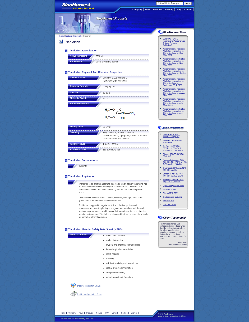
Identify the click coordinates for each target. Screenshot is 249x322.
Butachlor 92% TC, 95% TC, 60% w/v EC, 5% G (173, 175)
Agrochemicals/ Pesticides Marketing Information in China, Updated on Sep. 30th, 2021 (174, 52)
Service (99, 313)
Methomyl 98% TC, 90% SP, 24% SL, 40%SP (173, 181)
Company (137, 9)
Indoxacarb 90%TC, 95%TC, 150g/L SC (171, 135)
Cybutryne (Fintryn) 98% (173, 185)
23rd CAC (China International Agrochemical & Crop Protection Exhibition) (174, 42)
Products (157, 9)
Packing (169, 9)
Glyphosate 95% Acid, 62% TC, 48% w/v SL (174, 169)
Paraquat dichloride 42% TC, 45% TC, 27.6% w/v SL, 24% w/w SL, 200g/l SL (175, 162)
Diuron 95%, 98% (170, 193)
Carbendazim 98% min (172, 197)
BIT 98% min (168, 201)
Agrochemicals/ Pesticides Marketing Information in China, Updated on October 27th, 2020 (174, 72)
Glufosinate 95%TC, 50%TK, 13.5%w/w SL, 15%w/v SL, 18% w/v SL (173, 148)
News (147, 9)
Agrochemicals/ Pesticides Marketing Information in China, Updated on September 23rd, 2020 (174, 82)
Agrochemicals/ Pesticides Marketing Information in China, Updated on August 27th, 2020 (174, 92)
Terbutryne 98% (169, 189)
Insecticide (77, 36)
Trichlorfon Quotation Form (89, 294)
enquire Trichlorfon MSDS (88, 286)
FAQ (179, 9)
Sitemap (134, 313)
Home (61, 36)
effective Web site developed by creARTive (77, 319)
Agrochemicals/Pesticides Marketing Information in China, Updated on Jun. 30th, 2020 (174, 112)
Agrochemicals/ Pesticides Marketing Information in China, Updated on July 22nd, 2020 (174, 102)
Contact (188, 9)
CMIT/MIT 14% (169, 204)
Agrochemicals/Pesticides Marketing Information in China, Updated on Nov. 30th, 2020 (174, 62)
